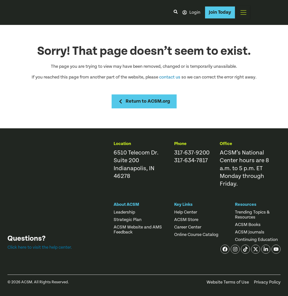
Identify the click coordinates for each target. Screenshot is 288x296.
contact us (169, 77)
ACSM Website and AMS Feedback (138, 230)
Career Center (187, 227)
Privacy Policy (267, 282)
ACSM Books (248, 224)
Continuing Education (256, 239)
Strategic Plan (128, 219)
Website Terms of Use (228, 282)
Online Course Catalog (196, 234)
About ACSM (126, 204)
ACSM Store (186, 219)
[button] (243, 12)
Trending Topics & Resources (252, 215)
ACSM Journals (249, 232)
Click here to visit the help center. (39, 247)
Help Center (185, 212)
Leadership (124, 212)
